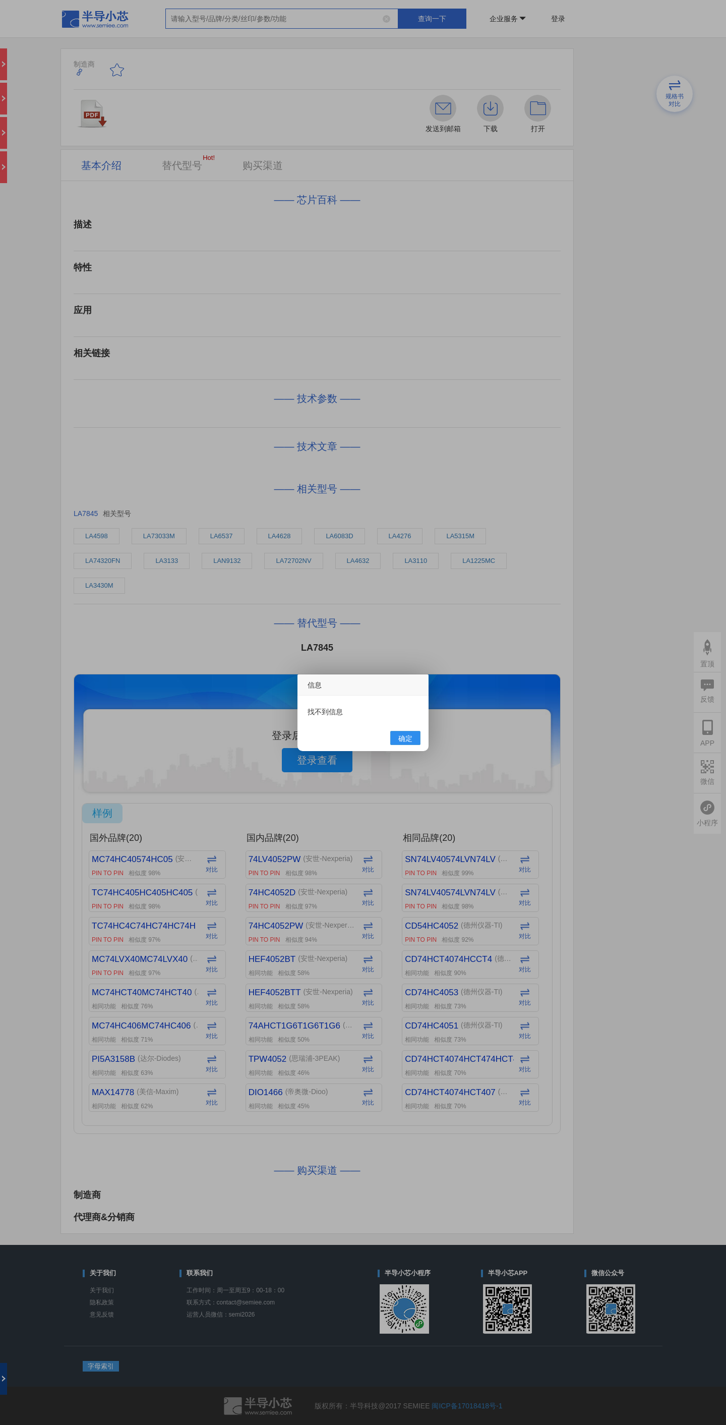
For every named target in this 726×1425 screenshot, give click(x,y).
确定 (405, 738)
